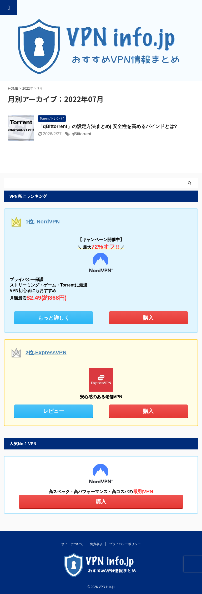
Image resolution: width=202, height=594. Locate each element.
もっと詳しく (53, 318)
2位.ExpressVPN (46, 352)
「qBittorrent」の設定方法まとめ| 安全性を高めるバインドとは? (107, 126)
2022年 (27, 88)
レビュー (53, 411)
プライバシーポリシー (125, 544)
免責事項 (96, 544)
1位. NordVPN (43, 221)
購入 (148, 318)
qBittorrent (81, 134)
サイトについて (72, 544)
